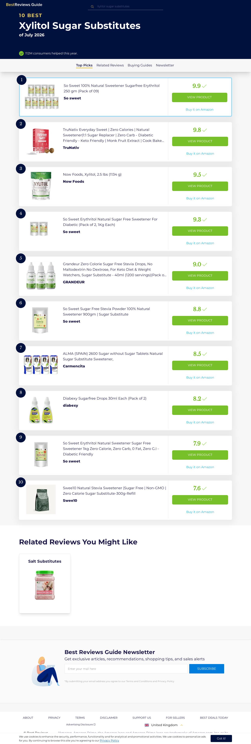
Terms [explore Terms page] (80, 717)
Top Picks (84, 65)
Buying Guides (140, 65)
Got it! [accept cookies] (221, 738)
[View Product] (125, 97)
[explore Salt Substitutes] (45, 583)
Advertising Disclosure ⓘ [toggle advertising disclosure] (81, 724)
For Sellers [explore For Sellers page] (175, 717)
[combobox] (125, 6)
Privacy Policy (109, 740)
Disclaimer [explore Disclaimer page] (108, 717)
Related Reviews (110, 65)
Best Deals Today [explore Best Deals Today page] (214, 717)
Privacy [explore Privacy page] (54, 717)
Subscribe (206, 669)
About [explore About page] (28, 717)
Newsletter (165, 65)
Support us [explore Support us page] (142, 717)
